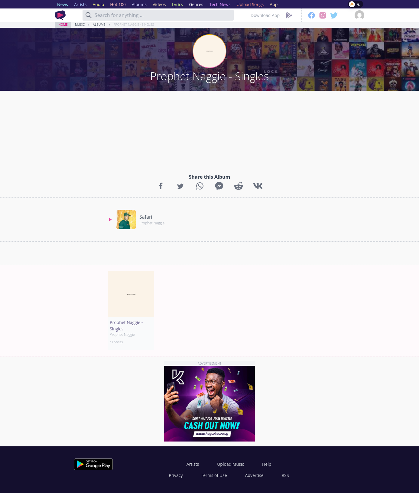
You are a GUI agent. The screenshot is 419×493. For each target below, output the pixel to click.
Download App (265, 15)
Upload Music (230, 464)
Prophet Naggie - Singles (134, 24)
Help (266, 464)
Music (80, 24)
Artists (193, 464)
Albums (99, 24)
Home (63, 24)
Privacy (176, 475)
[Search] (88, 15)
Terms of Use (214, 475)
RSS (285, 475)
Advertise (254, 475)
